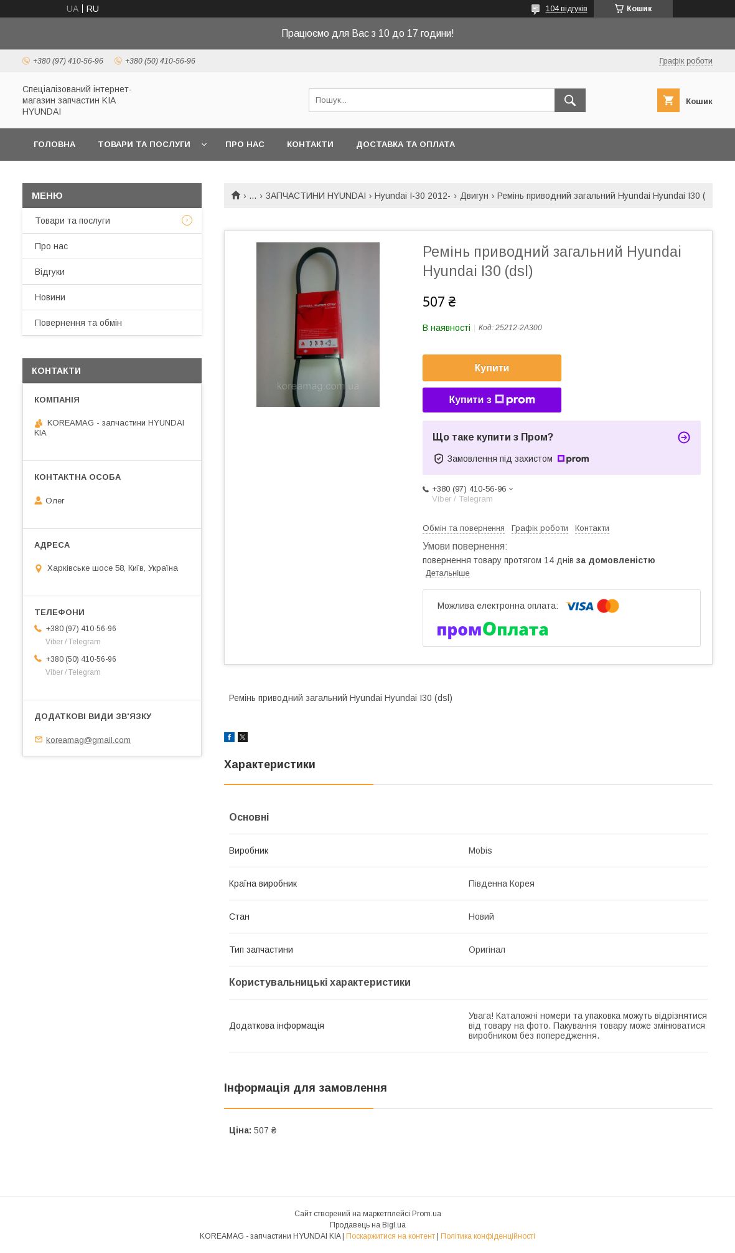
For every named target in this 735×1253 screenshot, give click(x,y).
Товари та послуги (144, 144)
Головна (54, 144)
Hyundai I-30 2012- (413, 196)
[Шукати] (570, 100)
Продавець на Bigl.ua (368, 1225)
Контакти (310, 144)
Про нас (245, 144)
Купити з (492, 400)
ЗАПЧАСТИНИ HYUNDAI (316, 196)
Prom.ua (426, 1213)
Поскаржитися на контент (390, 1236)
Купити (492, 368)
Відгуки (50, 272)
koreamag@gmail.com (88, 739)
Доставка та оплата (405, 144)
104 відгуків (567, 8)
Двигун (474, 196)
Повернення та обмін (78, 323)
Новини (50, 297)
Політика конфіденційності (488, 1236)
